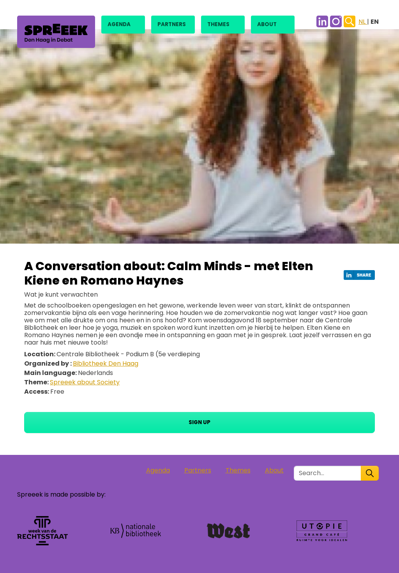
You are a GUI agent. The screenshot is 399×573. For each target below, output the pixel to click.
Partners (171, 24)
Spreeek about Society (85, 382)
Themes (218, 24)
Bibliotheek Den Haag (105, 363)
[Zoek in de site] (327, 473)
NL (362, 21)
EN (375, 21)
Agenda (119, 24)
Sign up (199, 422)
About (267, 24)
